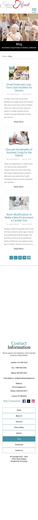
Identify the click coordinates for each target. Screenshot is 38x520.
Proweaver (24, 461)
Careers (19, 433)
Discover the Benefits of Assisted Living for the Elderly (19, 152)
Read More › (19, 122)
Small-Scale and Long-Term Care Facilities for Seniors (19, 87)
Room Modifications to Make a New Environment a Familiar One (19, 217)
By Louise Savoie (13, 94)
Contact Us (19, 450)
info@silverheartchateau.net (24, 378)
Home (5, 56)
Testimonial (19, 445)
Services (19, 422)
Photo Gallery (19, 427)
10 (29, 258)
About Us (19, 416)
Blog (19, 439)
